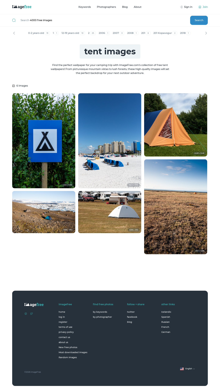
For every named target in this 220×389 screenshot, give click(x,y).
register (63, 322)
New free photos (68, 347)
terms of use (65, 327)
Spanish (165, 317)
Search (199, 20)
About (138, 6)
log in (62, 317)
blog (129, 322)
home (62, 312)
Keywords (84, 6)
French (165, 327)
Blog (125, 6)
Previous (14, 33)
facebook (132, 317)
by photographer (102, 317)
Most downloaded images (73, 352)
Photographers (106, 6)
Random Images (68, 357)
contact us (64, 337)
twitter (131, 312)
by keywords (100, 312)
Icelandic (166, 312)
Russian (165, 322)
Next (206, 33)
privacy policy (66, 332)
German (165, 332)
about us (63, 342)
